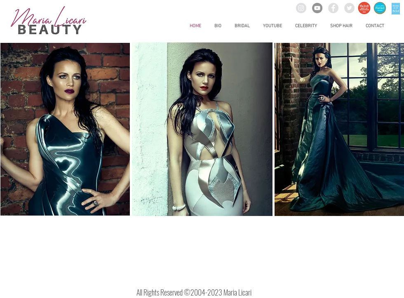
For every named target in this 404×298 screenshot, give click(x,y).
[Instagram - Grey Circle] (301, 8)
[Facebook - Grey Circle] (333, 8)
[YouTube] (317, 8)
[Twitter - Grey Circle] (349, 8)
